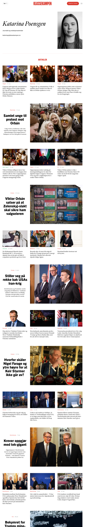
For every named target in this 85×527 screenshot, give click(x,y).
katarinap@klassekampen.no (12, 35)
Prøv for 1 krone (73, 3)
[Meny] (81, 3)
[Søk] (5, 3)
